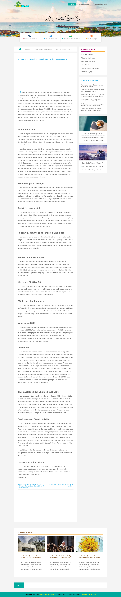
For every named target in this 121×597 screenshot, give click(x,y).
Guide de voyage (84, 4)
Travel (27, 49)
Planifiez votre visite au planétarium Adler (60, 485)
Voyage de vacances (43, 49)
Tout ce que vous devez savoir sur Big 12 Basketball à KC (31, 557)
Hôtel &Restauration (87, 65)
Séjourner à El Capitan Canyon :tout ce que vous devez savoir (93, 166)
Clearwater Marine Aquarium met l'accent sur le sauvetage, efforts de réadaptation (32, 486)
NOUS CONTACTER (89, 594)
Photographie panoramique (90, 68)
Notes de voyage (65, 49)
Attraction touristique (88, 58)
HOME (72, 4)
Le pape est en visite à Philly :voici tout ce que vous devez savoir (60, 557)
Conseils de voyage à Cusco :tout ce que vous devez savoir (93, 163)
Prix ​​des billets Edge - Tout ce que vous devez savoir (93, 170)
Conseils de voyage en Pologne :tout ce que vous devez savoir (93, 140)
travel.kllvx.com (46, 594)
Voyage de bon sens (100, 4)
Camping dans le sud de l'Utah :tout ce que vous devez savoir (93, 137)
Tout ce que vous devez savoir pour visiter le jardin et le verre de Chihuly (89, 557)
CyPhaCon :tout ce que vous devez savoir (93, 134)
